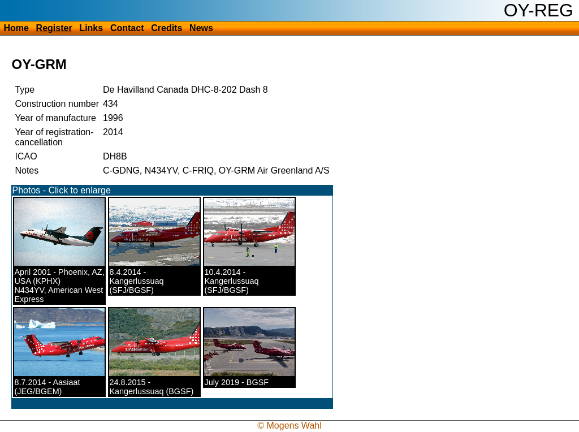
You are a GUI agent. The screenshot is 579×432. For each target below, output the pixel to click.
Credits (166, 28)
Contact (127, 28)
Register (54, 28)
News (201, 28)
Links (91, 28)
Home (15, 28)
